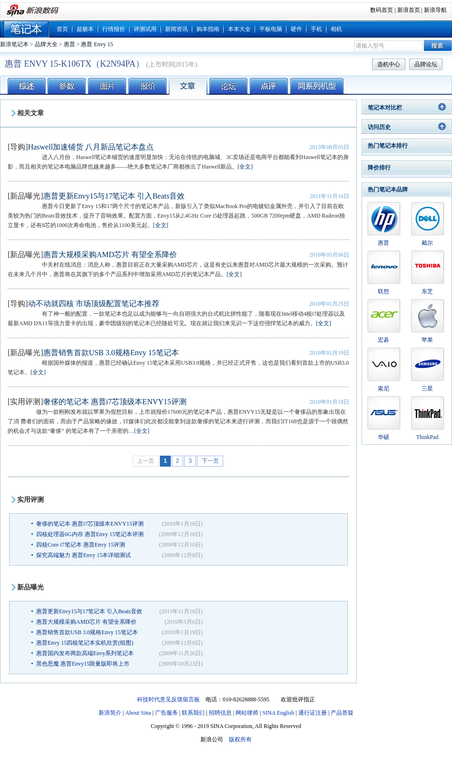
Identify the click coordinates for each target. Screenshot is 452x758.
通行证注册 (312, 712)
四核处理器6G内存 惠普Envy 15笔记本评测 (90, 534)
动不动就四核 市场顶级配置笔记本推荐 (93, 303)
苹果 (427, 340)
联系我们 (193, 712)
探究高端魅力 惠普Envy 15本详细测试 (83, 555)
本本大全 (239, 29)
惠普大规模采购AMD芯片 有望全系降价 (110, 254)
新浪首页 (408, 10)
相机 (336, 29)
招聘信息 (220, 712)
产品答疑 (342, 712)
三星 (427, 388)
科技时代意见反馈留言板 (168, 699)
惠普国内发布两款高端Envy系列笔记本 (85, 653)
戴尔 (427, 242)
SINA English (278, 712)
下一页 (210, 461)
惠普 (69, 44)
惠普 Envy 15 (97, 44)
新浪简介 (109, 712)
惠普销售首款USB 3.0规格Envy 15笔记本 (111, 353)
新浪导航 (435, 10)
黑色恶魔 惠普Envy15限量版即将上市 (82, 663)
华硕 (383, 437)
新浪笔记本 (14, 44)
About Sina (138, 712)
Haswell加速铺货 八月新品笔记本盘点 (91, 147)
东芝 (427, 291)
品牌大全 (46, 44)
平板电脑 (270, 29)
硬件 (296, 29)
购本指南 (208, 29)
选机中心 (388, 64)
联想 (383, 291)
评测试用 (145, 29)
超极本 (85, 29)
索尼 (383, 388)
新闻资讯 (176, 29)
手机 (316, 29)
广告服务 (166, 712)
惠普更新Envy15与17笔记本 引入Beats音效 (114, 196)
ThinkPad (427, 437)
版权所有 (240, 739)
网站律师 (247, 712)
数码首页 (381, 10)
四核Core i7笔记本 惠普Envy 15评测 (80, 544)
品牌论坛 (425, 64)
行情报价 (113, 29)
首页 (62, 29)
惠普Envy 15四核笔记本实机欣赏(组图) (84, 642)
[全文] (245, 166)
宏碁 (383, 340)
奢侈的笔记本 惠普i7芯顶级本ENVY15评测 (115, 402)
